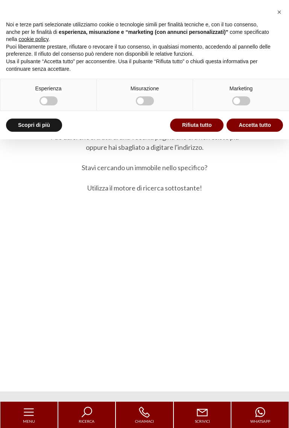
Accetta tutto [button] (255, 125)
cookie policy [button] (33, 39)
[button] (279, 12)
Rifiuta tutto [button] (197, 125)
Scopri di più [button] (34, 125)
